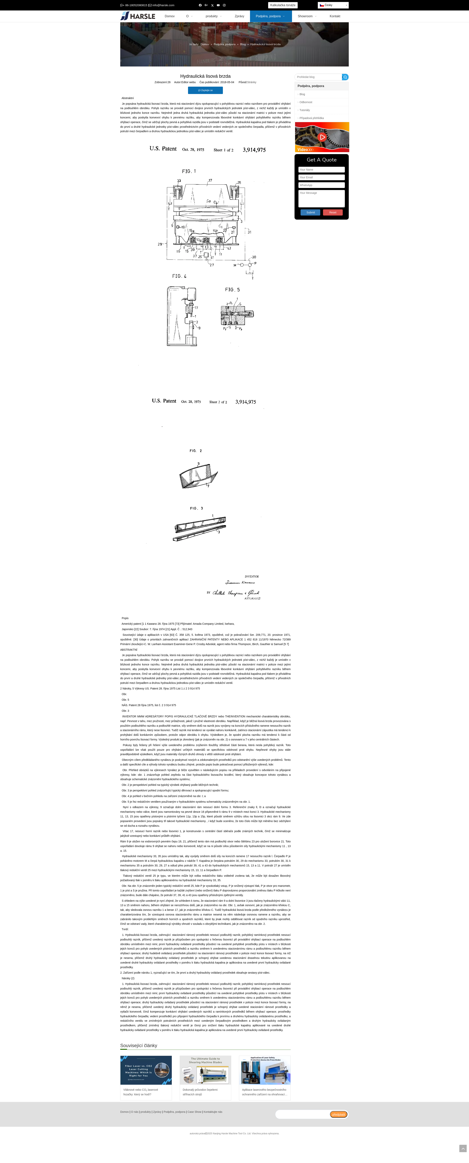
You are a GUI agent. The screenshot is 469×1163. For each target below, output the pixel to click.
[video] (322, 137)
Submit (311, 212)
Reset (333, 212)
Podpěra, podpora (174, 1111)
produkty (146, 1111)
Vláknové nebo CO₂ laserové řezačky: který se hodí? (140, 1092)
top (463, 1148)
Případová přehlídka (312, 118)
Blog (302, 94)
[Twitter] (212, 5)
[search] (302, 1114)
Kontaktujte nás (213, 1111)
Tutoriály (305, 110)
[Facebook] (200, 5)
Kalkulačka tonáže (282, 5)
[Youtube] (218, 5)
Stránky (251, 82)
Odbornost (306, 102)
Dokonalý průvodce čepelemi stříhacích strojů (200, 1092)
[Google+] (206, 5)
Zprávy (157, 1111)
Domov (124, 1111)
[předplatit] (338, 1114)
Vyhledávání (342, 77)
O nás (134, 1111)
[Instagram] (224, 5)
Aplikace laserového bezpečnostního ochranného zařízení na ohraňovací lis (264, 1092)
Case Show (194, 1111)
